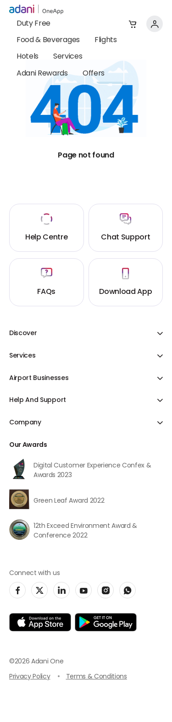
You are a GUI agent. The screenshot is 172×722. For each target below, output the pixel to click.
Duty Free (33, 23)
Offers (94, 73)
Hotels (28, 56)
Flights (105, 40)
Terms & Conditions (96, 677)
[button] (132, 24)
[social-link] (17, 590)
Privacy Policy (29, 677)
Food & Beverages (48, 40)
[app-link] (40, 622)
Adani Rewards (42, 73)
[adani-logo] (36, 10)
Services (67, 56)
